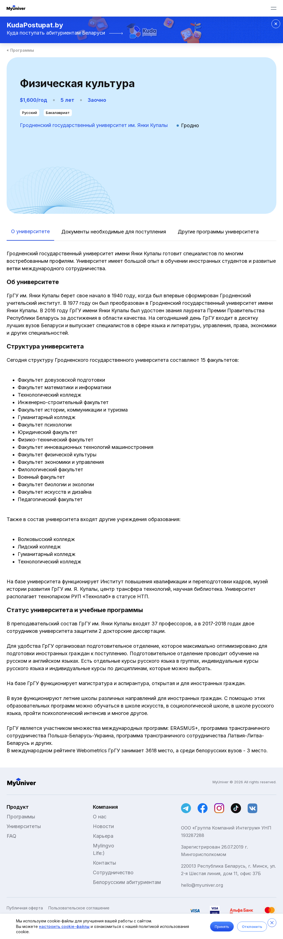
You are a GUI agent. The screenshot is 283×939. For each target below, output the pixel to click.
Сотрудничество (113, 872)
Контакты (104, 863)
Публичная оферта (25, 908)
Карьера (103, 836)
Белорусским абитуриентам (127, 882)
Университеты (24, 826)
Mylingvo (103, 846)
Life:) (99, 853)
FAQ (11, 836)
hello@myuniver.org (202, 885)
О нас (99, 817)
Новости (103, 826)
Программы (22, 50)
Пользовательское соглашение (78, 908)
